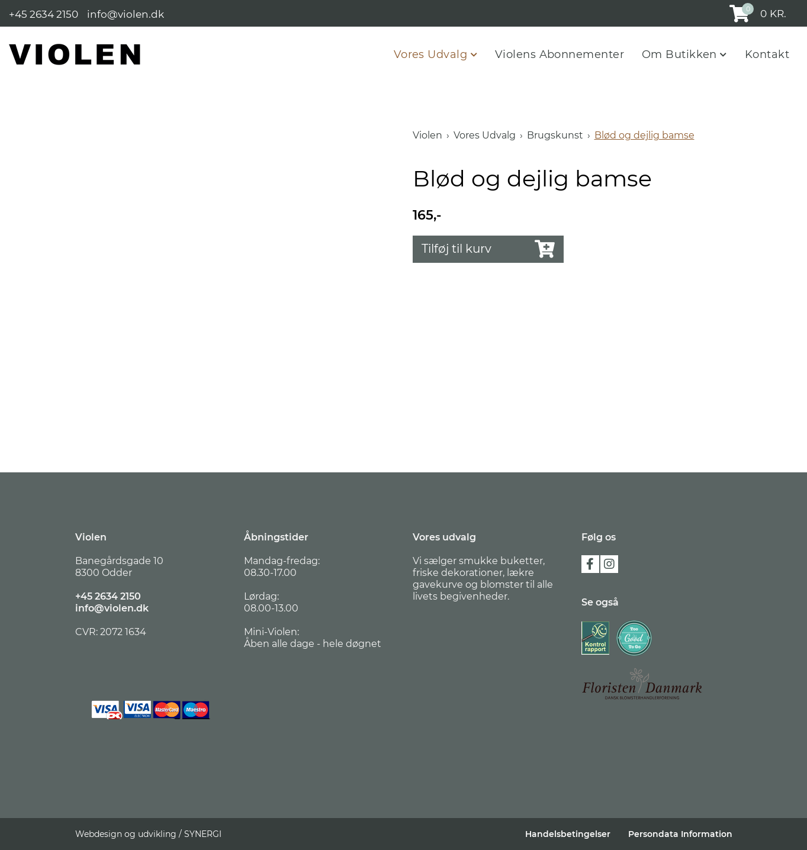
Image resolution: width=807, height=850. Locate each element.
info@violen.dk (125, 14)
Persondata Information (680, 834)
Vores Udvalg (432, 54)
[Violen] (75, 54)
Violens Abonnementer (559, 54)
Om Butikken (681, 54)
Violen (427, 135)
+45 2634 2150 (43, 14)
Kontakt (767, 54)
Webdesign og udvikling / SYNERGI (148, 834)
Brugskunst (555, 135)
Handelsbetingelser (567, 834)
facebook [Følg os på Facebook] (590, 564)
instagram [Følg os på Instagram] (609, 564)
